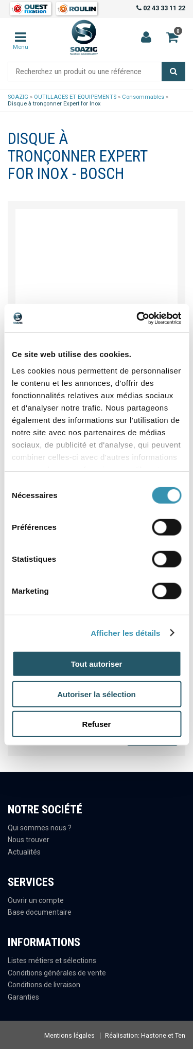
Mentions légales (69, 1035)
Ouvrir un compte (36, 900)
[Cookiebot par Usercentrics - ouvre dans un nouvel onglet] (137, 318)
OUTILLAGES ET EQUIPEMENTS (75, 97)
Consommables (143, 97)
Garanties (23, 997)
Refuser (96, 724)
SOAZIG (18, 97)
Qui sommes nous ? (40, 828)
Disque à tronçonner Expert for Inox (54, 103)
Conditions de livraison (44, 985)
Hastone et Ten (163, 1035)
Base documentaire (40, 912)
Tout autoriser (96, 664)
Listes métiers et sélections (52, 960)
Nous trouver (28, 839)
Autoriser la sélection (96, 693)
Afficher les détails (125, 632)
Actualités (24, 852)
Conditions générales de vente (57, 973)
